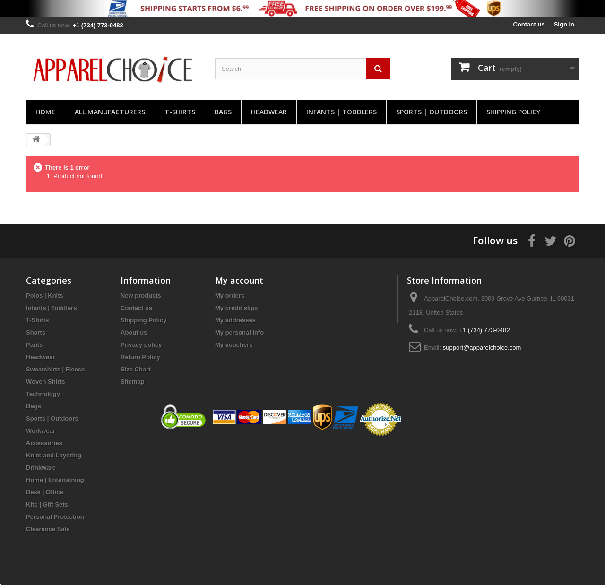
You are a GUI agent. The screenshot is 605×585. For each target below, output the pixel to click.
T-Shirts (179, 111)
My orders (229, 295)
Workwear (40, 430)
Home (45, 111)
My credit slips (236, 307)
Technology (43, 393)
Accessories (44, 443)
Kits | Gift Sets (47, 504)
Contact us (528, 24)
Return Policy (140, 357)
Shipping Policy (513, 111)
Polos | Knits (44, 295)
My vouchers (233, 344)
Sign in (564, 24)
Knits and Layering (53, 455)
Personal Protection (55, 516)
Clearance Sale (48, 529)
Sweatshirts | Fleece (55, 369)
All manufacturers (110, 111)
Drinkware (41, 467)
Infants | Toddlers (341, 111)
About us (134, 332)
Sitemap (133, 381)
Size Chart (136, 369)
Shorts (35, 332)
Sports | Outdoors (431, 111)
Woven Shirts (45, 381)
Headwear (269, 111)
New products (141, 295)
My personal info (239, 332)
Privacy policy (141, 344)
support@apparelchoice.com (482, 347)
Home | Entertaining (55, 479)
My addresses (235, 320)
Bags (223, 111)
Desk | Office (44, 492)
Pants (34, 344)
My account (239, 280)
